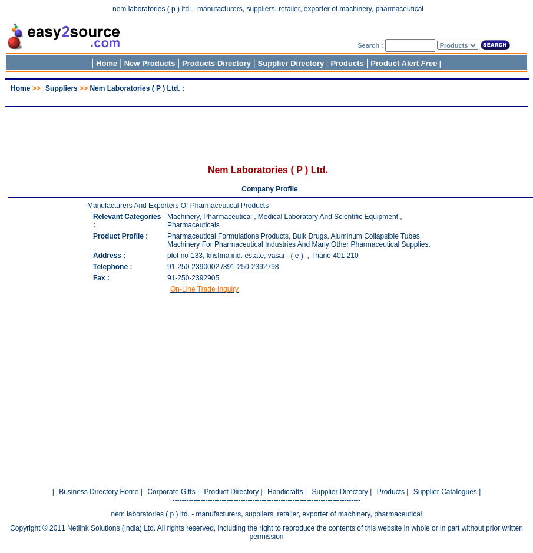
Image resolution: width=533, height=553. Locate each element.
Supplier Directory (292, 63)
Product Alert (403, 63)
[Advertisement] (266, 96)
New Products (150, 63)
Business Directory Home (98, 492)
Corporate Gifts (171, 492)
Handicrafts (285, 492)
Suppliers (61, 88)
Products (346, 63)
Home (106, 63)
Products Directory (216, 63)
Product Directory (231, 492)
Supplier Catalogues (445, 492)
